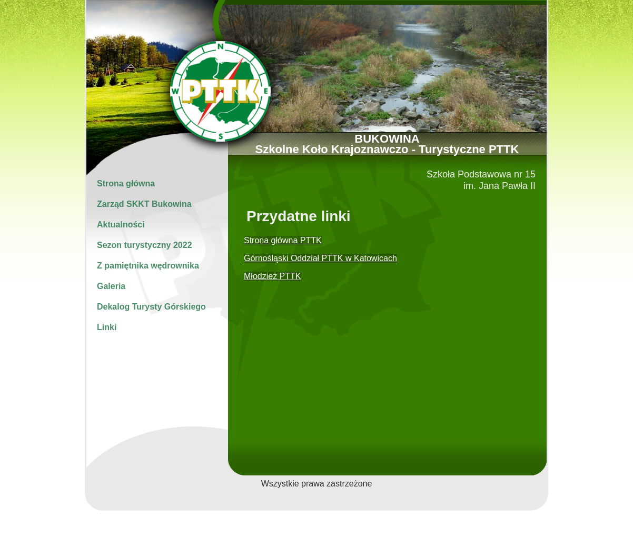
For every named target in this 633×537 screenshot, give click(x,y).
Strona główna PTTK (283, 240)
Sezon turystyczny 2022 (144, 245)
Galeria (111, 286)
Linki (106, 327)
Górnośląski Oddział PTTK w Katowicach (320, 258)
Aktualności (121, 224)
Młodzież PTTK (272, 276)
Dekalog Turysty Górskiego (151, 306)
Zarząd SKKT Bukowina (144, 204)
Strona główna (126, 183)
